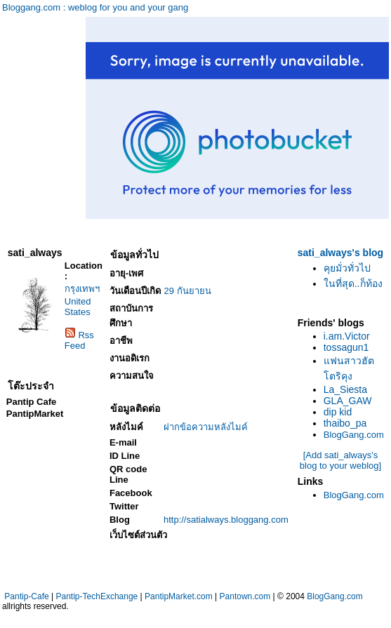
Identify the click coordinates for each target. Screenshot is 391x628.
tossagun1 (346, 347)
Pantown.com (245, 596)
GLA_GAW (348, 400)
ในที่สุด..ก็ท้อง (353, 283)
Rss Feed (79, 340)
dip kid (338, 411)
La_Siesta (345, 389)
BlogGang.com (354, 434)
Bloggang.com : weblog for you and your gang (95, 7)
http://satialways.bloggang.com (226, 519)
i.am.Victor (347, 336)
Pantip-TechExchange (97, 596)
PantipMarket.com (179, 596)
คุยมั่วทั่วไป (347, 268)
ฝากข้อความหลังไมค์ (206, 427)
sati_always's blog (340, 252)
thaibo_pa (345, 423)
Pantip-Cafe (26, 596)
